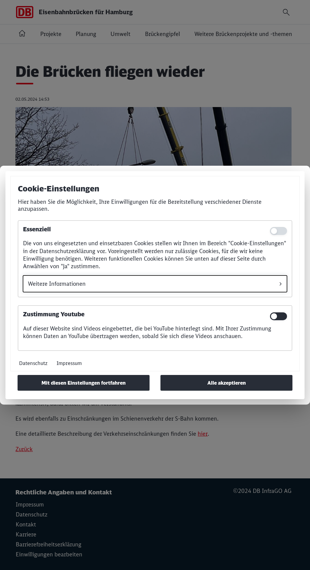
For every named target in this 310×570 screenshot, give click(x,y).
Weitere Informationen (57, 283)
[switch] (278, 316)
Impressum (69, 363)
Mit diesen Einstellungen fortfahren (83, 383)
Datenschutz (33, 363)
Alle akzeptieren (226, 383)
